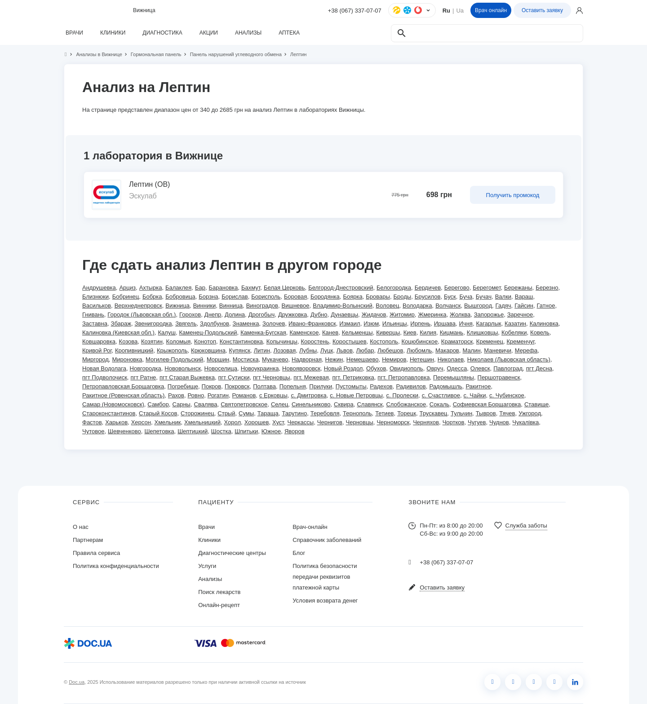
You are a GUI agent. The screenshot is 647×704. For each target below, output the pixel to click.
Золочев (273, 323)
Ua (460, 10)
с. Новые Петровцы (356, 395)
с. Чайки (475, 395)
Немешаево (362, 359)
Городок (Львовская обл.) (141, 314)
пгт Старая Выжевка (187, 377)
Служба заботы (526, 525)
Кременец (489, 341)
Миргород (95, 359)
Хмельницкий (202, 422)
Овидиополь (406, 368)
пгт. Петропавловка (403, 377)
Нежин (334, 359)
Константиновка (241, 341)
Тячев (507, 413)
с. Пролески (402, 395)
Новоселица (220, 368)
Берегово (457, 287)
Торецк (406, 413)
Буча (465, 296)
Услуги (207, 566)
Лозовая (285, 350)
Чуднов (499, 422)
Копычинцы (281, 341)
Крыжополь (172, 350)
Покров (212, 386)
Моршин (218, 359)
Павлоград (508, 368)
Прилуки (320, 386)
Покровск (237, 386)
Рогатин (218, 395)
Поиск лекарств (219, 592)
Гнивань (93, 314)
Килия (428, 332)
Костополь (384, 341)
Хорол (232, 422)
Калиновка (544, 323)
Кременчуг (521, 341)
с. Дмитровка (308, 395)
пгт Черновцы (271, 377)
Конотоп (205, 341)
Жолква (460, 314)
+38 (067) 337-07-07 (354, 10)
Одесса (457, 368)
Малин (471, 350)
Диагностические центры (232, 553)
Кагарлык (488, 323)
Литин (262, 350)
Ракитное (478, 386)
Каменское (304, 332)
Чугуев (477, 422)
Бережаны (518, 287)
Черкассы (300, 422)
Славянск (369, 404)
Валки (503, 296)
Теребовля (325, 413)
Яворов (294, 431)
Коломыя (178, 341)
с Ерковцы (273, 395)
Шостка (221, 431)
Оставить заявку (542, 10)
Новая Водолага (104, 368)
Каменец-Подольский (208, 332)
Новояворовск (301, 368)
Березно (547, 287)
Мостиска (246, 359)
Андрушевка (99, 287)
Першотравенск (499, 377)
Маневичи (497, 350)
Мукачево (275, 359)
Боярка (352, 296)
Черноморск (393, 422)
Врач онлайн (491, 10)
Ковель (540, 332)
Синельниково (311, 404)
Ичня (466, 323)
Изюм (371, 323)
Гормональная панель (152, 54)
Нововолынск (182, 368)
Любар (365, 350)
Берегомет (487, 287)
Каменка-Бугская (263, 332)
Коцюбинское (420, 341)
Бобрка (152, 296)
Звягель (185, 323)
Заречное (520, 314)
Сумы (246, 413)
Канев (330, 332)
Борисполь (265, 296)
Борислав (235, 296)
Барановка (223, 287)
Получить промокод (513, 195)
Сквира (344, 404)
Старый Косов (158, 413)
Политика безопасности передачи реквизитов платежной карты (324, 577)
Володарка (417, 305)
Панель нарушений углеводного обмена (232, 54)
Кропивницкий (134, 350)
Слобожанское (406, 404)
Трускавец (434, 413)
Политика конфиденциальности (116, 566)
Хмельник (168, 422)
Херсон (141, 422)
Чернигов (329, 422)
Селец (279, 404)
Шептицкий (192, 431)
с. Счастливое (441, 395)
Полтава (264, 386)
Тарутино (294, 413)
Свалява (205, 404)
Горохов (190, 314)
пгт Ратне (143, 377)
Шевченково (124, 431)
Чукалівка (525, 422)
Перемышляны (453, 377)
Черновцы (359, 422)
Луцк (326, 350)
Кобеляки (514, 332)
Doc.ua (76, 682)
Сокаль (439, 404)
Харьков (116, 422)
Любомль (419, 350)
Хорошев (256, 422)
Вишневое (296, 305)
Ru (446, 10)
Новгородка (145, 368)
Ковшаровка (98, 341)
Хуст (278, 422)
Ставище (536, 404)
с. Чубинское (506, 395)
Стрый (226, 413)
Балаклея (178, 287)
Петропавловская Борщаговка (123, 386)
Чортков (454, 422)
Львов (345, 350)
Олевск (480, 368)
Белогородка (394, 287)
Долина (235, 314)
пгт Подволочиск (104, 377)
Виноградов (262, 305)
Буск (450, 296)
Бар (200, 287)
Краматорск (457, 341)
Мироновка (127, 359)
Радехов (381, 386)
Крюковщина (208, 350)
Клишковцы (482, 332)
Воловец (387, 305)
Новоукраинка (260, 368)
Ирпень (420, 323)
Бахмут (250, 287)
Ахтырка (150, 287)
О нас (81, 527)
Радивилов (410, 386)
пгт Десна (539, 368)
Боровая (295, 296)
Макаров (447, 350)
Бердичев (428, 287)
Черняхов (426, 422)
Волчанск (448, 305)
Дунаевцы (344, 314)
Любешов (390, 350)
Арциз (127, 287)
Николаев (451, 359)
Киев (410, 332)
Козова (128, 341)
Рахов (176, 395)
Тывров (486, 413)
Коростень (315, 341)
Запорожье (489, 314)
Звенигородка (153, 323)
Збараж (121, 323)
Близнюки (95, 296)
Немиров (394, 359)
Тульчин (461, 413)
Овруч (434, 368)
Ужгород (529, 413)
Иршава (445, 323)
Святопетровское (244, 404)
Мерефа (526, 350)
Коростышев (349, 341)
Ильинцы (394, 323)
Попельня (292, 386)
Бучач (484, 296)
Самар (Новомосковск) (113, 404)
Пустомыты (351, 386)
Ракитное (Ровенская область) (123, 395)
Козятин (152, 341)
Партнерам (88, 540)
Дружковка (292, 314)
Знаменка (246, 323)
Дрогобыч (261, 314)
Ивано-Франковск (312, 323)
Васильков (96, 305)
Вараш (524, 296)
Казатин (515, 323)
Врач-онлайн (310, 527)
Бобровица (180, 296)
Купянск (240, 350)
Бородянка (325, 296)
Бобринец (125, 296)
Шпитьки (246, 431)
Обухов (376, 368)
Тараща (268, 413)
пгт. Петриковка (353, 377)
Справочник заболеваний (326, 540)
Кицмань (451, 332)
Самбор (157, 404)
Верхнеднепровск (138, 305)
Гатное (546, 305)
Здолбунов (214, 323)
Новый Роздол (343, 368)
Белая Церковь (284, 287)
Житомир (402, 314)
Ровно (196, 395)
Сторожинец (197, 413)
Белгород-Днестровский (340, 287)
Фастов (92, 422)
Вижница (177, 305)
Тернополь (357, 413)
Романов (244, 395)
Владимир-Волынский (342, 305)
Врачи (206, 527)
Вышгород (478, 305)
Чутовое (93, 431)
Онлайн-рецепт (219, 605)
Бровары (378, 296)
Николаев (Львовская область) (508, 359)
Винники (204, 305)
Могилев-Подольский (174, 359)
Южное (271, 431)
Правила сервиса (96, 553)
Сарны (181, 404)
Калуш (167, 332)
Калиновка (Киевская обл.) (118, 332)
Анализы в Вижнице (95, 54)
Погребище (183, 386)
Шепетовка (159, 431)
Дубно (319, 314)
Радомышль (445, 386)
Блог (298, 553)
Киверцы (388, 332)
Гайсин (523, 305)
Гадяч (503, 305)
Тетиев (384, 413)
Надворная (307, 359)
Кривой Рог (96, 350)
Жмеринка (432, 314)
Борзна (208, 296)
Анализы (210, 579)
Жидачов (374, 314)
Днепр (212, 314)
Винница (231, 305)
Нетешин (422, 359)
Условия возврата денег (325, 600)
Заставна (94, 323)
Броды (403, 296)
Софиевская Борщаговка (487, 404)
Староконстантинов (108, 413)
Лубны (308, 350)
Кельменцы (357, 332)
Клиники (209, 540)
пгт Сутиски (234, 377)
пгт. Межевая (311, 377)
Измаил (349, 323)
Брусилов (428, 296)
